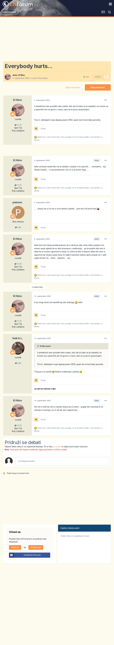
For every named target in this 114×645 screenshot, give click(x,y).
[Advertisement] (57, 38)
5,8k (18, 227)
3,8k (18, 363)
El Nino (21, 75)
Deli (86, 77)
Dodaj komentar (98, 87)
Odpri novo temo (72, 87)
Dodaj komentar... (27, 461)
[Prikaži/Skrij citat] (38, 346)
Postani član (36, 547)
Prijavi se (15, 547)
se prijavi (57, 446)
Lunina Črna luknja (39, 78)
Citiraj (43, 129)
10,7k (18, 125)
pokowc (17, 202)
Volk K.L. (17, 338)
